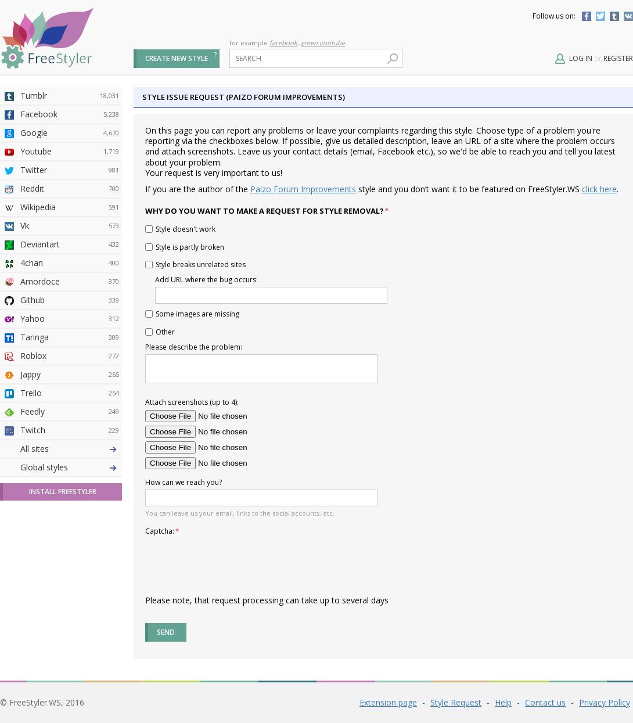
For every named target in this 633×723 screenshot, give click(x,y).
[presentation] (233, 561)
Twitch (69, 430)
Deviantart (69, 244)
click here (599, 189)
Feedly (69, 411)
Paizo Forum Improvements (303, 189)
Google (69, 133)
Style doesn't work (180, 229)
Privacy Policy (604, 702)
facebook (283, 42)
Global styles (44, 467)
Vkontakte (628, 16)
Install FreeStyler (62, 492)
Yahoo (69, 319)
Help (503, 702)
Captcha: (162, 531)
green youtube (323, 42)
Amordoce (69, 281)
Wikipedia (69, 207)
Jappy (69, 374)
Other (160, 332)
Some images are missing (192, 314)
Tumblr (614, 16)
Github (69, 300)
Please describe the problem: (196, 347)
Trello (69, 393)
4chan (69, 263)
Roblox (69, 356)
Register (618, 58)
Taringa (69, 337)
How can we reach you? (183, 482)
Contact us (545, 702)
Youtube (69, 151)
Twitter (600, 16)
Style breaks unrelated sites (195, 264)
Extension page (388, 702)
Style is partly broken (184, 247)
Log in (580, 58)
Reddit (69, 188)
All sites (34, 448)
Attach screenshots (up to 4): (192, 402)
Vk (69, 226)
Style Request (455, 702)
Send (166, 632)
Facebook (586, 16)
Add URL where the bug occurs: (208, 279)
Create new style (176, 58)
